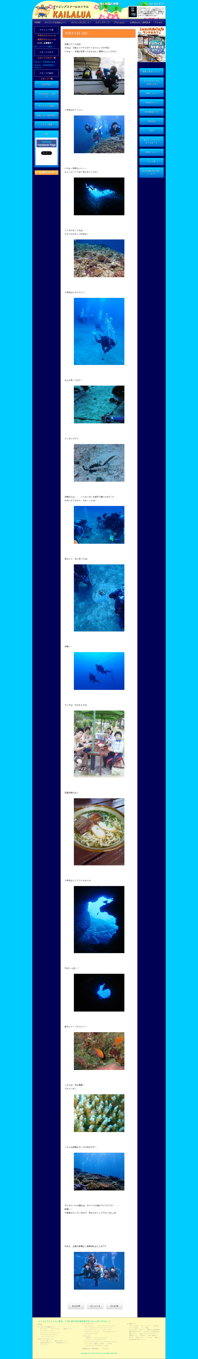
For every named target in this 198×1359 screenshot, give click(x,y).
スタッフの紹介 (46, 73)
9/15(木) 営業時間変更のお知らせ (44, 66)
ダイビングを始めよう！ (56, 22)
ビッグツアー (44, 1345)
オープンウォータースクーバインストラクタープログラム (101, 1342)
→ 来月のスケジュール (45, 40)
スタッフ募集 (46, 125)
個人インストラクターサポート (151, 141)
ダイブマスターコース (91, 1333)
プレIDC (109, 1343)
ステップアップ (102, 22)
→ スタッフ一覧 (45, 79)
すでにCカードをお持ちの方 (151, 82)
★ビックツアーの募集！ (44, 47)
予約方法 (151, 121)
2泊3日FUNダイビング (62, 1343)
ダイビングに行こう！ (81, 22)
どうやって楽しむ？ (46, 1341)
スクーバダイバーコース (47, 1331)
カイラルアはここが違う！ (46, 95)
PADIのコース (151, 103)
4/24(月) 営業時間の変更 (44, 62)
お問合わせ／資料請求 (140, 22)
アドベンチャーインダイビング (49, 1334)
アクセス (158, 22)
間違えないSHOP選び (46, 115)
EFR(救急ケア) (151, 112)
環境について (151, 152)
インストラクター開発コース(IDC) (94, 1343)
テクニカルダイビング (109, 1331)
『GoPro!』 (88, 1338)
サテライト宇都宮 (46, 106)
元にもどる (95, 1306)
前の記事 (76, 1306)
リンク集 (151, 162)
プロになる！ (120, 22)
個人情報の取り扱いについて (151, 172)
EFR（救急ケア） (153, 1335)
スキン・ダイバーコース (47, 1336)
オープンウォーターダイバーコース (50, 1332)
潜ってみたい (44, 1329)
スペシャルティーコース (91, 1329)
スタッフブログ (46, 52)
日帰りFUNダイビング (61, 1341)
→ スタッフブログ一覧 (45, 58)
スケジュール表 (46, 30)
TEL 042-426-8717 (153, 3)
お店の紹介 (46, 84)
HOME (37, 22)
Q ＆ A (131, 1337)
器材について (151, 93)
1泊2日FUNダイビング (46, 1343)
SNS (46, 134)
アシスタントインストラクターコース (95, 1339)
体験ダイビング (68, 1329)
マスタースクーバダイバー (92, 1331)
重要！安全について (151, 72)
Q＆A (151, 131)
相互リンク (158, 1337)
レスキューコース (107, 1329)
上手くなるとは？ (90, 1326)
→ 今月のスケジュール (45, 35)
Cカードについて (55, 1329)
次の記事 (114, 1306)
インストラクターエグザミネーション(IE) (96, 1345)
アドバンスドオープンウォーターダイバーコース (98, 1328)
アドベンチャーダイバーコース (106, 1326)
